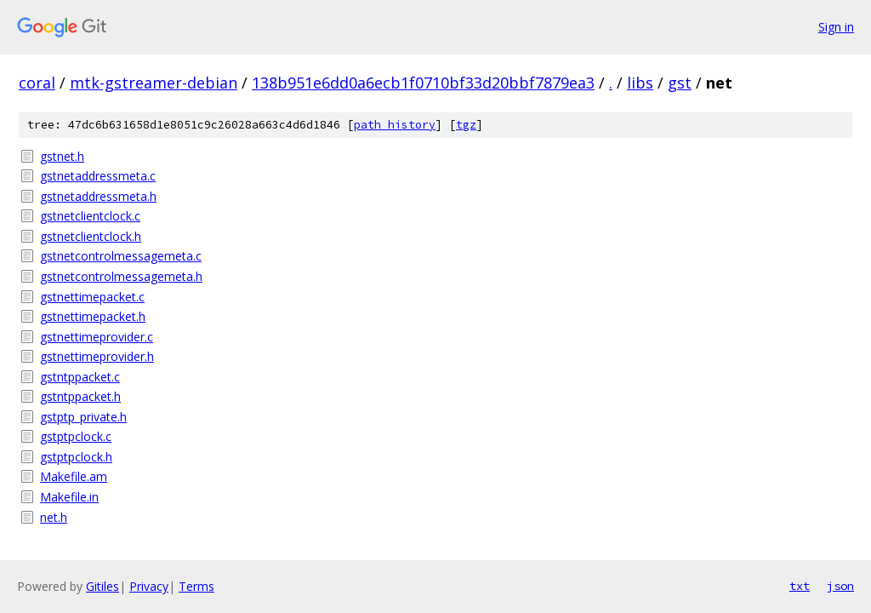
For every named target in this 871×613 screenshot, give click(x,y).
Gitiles (102, 586)
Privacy (148, 586)
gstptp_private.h (83, 417)
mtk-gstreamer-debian (153, 82)
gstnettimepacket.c (92, 297)
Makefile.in (69, 497)
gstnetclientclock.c (90, 216)
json (840, 585)
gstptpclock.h (76, 457)
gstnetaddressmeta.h (98, 196)
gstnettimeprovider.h (97, 356)
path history (395, 124)
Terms (196, 586)
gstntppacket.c (80, 377)
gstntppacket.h (80, 396)
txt (799, 585)
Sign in (836, 27)
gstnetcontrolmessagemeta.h (121, 276)
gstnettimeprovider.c (96, 337)
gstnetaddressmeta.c (98, 176)
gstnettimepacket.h (92, 316)
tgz (466, 124)
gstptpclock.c (75, 436)
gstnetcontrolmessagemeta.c (121, 256)
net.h (53, 517)
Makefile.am (73, 476)
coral (37, 82)
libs (640, 82)
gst (680, 82)
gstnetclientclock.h (90, 236)
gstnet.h (62, 156)
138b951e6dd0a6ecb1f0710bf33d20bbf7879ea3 (423, 82)
